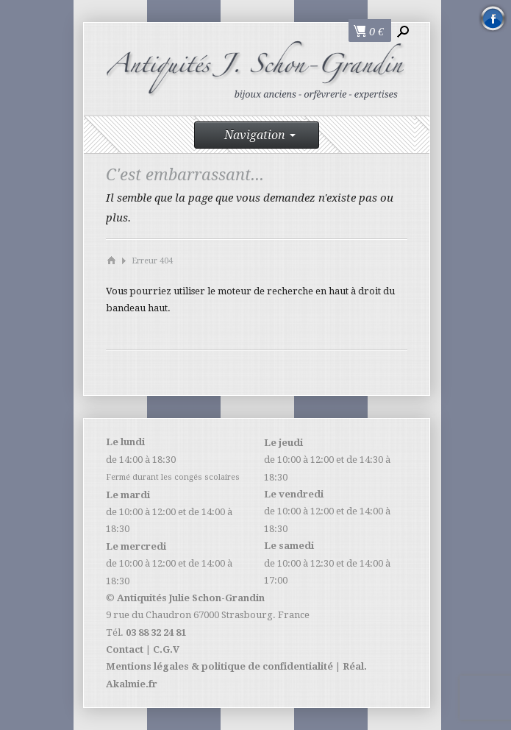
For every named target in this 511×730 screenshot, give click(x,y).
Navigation (260, 135)
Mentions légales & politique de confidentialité (219, 666)
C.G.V (166, 649)
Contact (124, 649)
